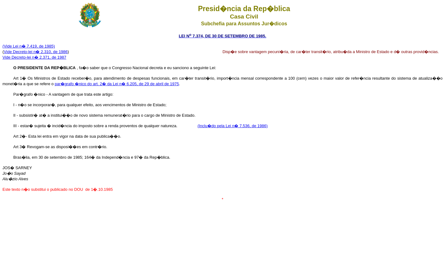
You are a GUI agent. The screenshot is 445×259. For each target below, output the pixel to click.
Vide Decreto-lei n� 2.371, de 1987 (34, 57)
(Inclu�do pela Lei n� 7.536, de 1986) (232, 125)
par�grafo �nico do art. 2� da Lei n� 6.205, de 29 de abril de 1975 (117, 83)
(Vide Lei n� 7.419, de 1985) (28, 46)
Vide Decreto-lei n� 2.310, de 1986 (35, 51)
